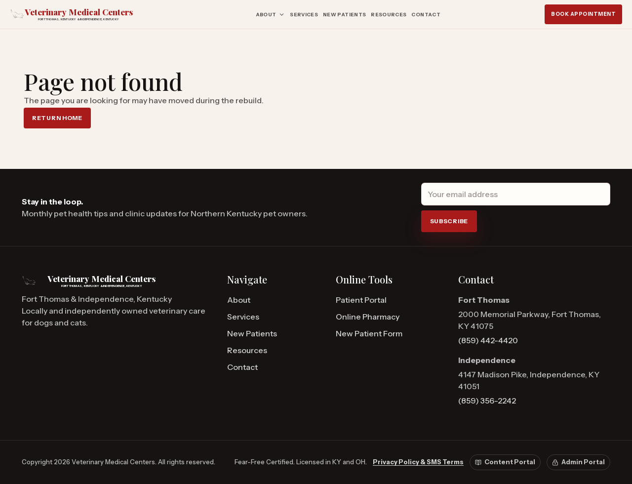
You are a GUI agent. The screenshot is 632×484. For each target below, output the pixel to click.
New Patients (344, 14)
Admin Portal (578, 462)
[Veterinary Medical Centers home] (80, 14)
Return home (57, 117)
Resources (388, 14)
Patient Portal (361, 300)
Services (304, 14)
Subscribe (449, 221)
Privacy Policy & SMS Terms (418, 462)
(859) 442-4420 (488, 340)
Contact (425, 14)
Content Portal (505, 462)
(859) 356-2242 (487, 400)
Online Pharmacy (367, 317)
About (270, 14)
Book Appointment (583, 14)
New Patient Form (369, 333)
